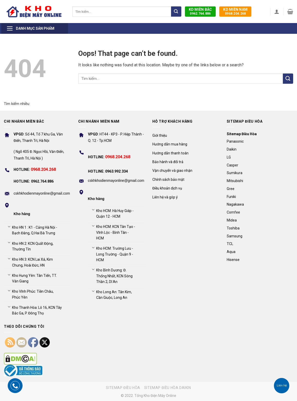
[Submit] (176, 11)
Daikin (231, 149)
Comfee (233, 212)
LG (229, 157)
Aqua (231, 252)
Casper (232, 165)
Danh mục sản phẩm (30, 28)
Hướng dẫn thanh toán (170, 153)
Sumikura (234, 173)
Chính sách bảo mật (168, 179)
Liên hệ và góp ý (165, 197)
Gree (230, 189)
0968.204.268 (235, 11)
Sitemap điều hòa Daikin (167, 388)
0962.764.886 (200, 11)
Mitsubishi (235, 181)
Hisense (233, 260)
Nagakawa (235, 204)
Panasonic (235, 141)
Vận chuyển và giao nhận (172, 170)
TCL (230, 244)
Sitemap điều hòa (123, 388)
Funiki (231, 197)
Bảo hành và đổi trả (167, 162)
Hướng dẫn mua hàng (169, 144)
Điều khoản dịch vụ (167, 188)
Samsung (234, 236)
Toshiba (233, 228)
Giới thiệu (159, 135)
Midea (232, 220)
